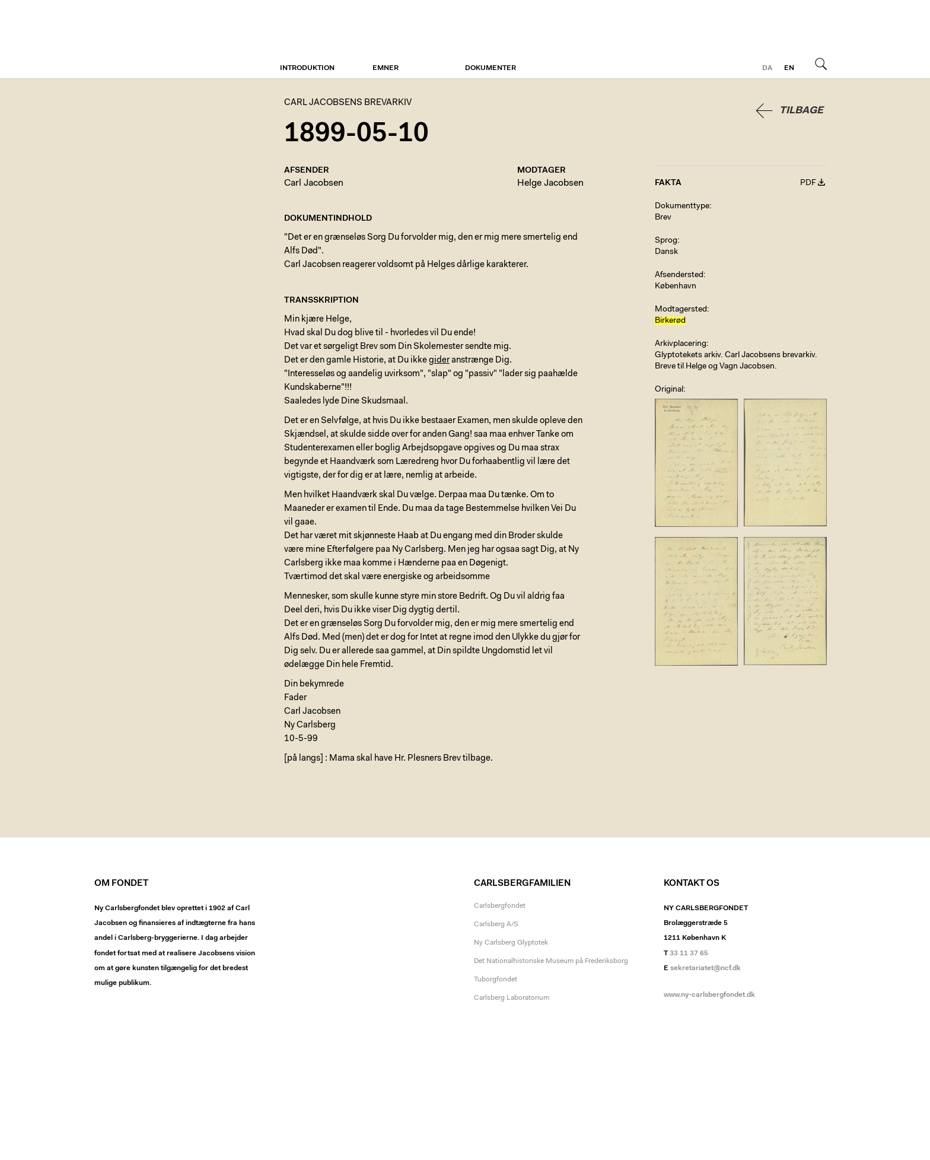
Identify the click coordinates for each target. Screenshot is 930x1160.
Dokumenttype (682, 206)
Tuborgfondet (495, 979)
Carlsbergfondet (499, 906)
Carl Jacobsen (313, 183)
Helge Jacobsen (550, 183)
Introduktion (307, 68)
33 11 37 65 (689, 953)
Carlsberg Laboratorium (511, 998)
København (675, 286)
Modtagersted (681, 310)
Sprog (666, 241)
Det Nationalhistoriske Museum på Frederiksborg (551, 961)
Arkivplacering (680, 344)
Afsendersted (679, 275)
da (767, 68)
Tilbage (801, 111)
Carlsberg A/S (496, 924)
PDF (808, 183)
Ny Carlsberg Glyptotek (511, 942)
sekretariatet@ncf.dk (705, 968)
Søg (821, 63)
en (789, 68)
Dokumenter (490, 68)
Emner (385, 68)
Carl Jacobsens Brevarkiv (147, 39)
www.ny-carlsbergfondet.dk (709, 995)
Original (669, 390)
